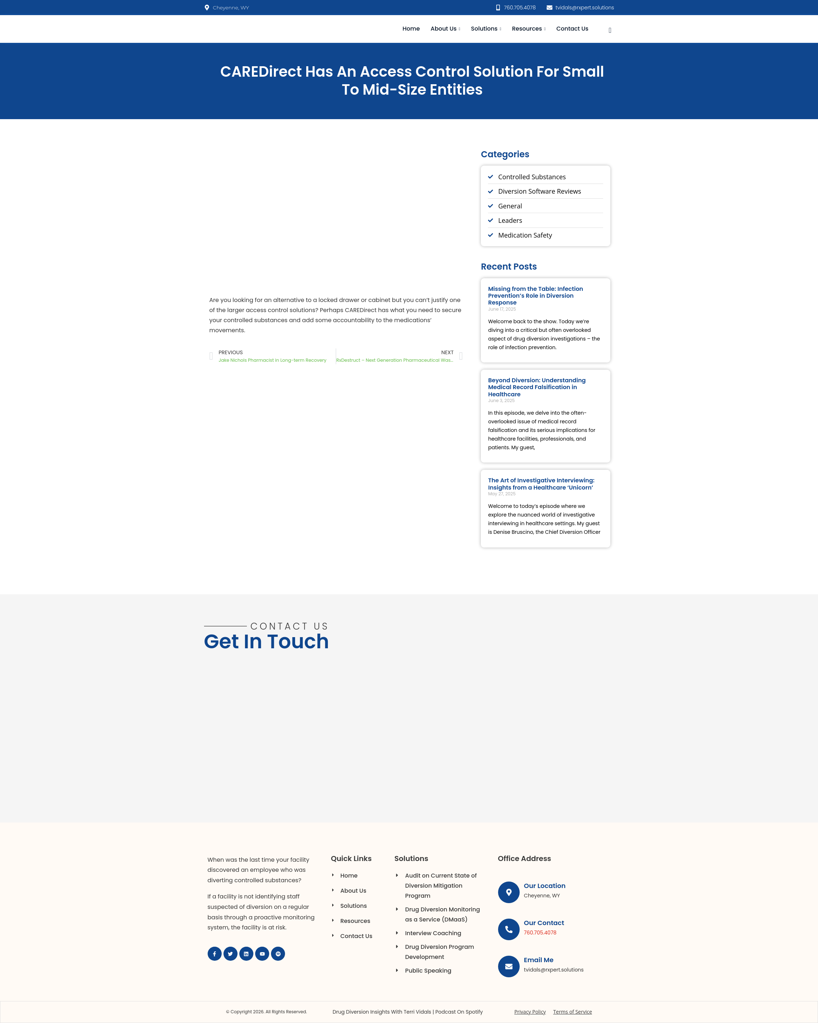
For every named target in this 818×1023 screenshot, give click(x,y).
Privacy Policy (530, 1011)
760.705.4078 (541, 932)
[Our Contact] (509, 930)
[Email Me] (509, 967)
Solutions (486, 28)
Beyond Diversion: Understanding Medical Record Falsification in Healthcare (537, 387)
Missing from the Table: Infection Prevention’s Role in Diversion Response (535, 296)
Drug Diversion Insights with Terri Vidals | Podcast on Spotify (408, 1011)
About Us (445, 28)
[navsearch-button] (610, 29)
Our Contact (545, 922)
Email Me (539, 959)
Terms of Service (572, 1011)
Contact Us (572, 28)
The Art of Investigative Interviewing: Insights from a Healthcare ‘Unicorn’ (541, 483)
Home (411, 28)
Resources (529, 28)
